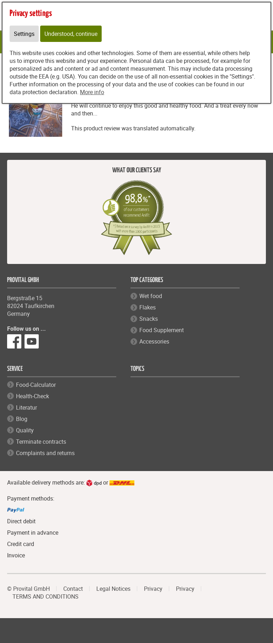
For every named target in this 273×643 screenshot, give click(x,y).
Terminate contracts (41, 441)
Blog (21, 419)
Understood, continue (70, 34)
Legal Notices (113, 588)
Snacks (148, 319)
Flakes (147, 307)
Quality (25, 430)
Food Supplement (161, 330)
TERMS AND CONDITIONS (45, 596)
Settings (24, 34)
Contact (73, 588)
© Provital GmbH (28, 588)
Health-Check (32, 396)
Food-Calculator (36, 385)
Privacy (153, 588)
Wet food (150, 296)
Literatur (26, 407)
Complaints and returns (45, 453)
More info (92, 92)
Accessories (154, 341)
